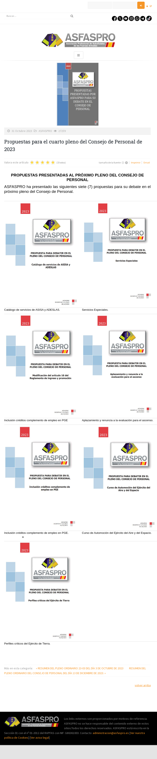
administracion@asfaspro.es (111, 733)
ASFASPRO (45, 131)
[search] (39, 16)
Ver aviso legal (40, 737)
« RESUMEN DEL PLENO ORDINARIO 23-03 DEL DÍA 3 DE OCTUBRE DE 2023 (80, 668)
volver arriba (143, 685)
